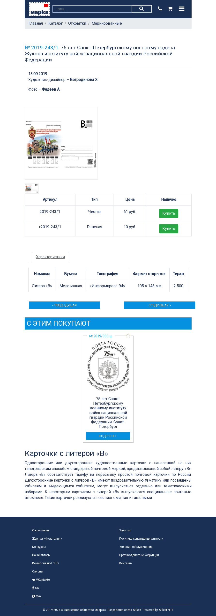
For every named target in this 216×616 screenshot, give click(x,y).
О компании (40, 530)
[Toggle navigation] (181, 9)
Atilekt (137, 610)
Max (36, 596)
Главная (36, 23)
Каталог (55, 23)
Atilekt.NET (166, 610)
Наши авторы (41, 555)
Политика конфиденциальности (141, 538)
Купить (168, 213)
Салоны (37, 571)
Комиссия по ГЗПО (45, 563)
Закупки (125, 530)
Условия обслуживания (136, 547)
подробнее (108, 436)
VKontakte (41, 579)
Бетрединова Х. (84, 79)
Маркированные (107, 23)
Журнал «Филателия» (47, 538)
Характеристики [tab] (50, 257)
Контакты (125, 563)
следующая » (160, 305)
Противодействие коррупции (139, 555)
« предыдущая (64, 305)
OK (35, 588)
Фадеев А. (51, 89)
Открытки (77, 23)
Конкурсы (39, 547)
